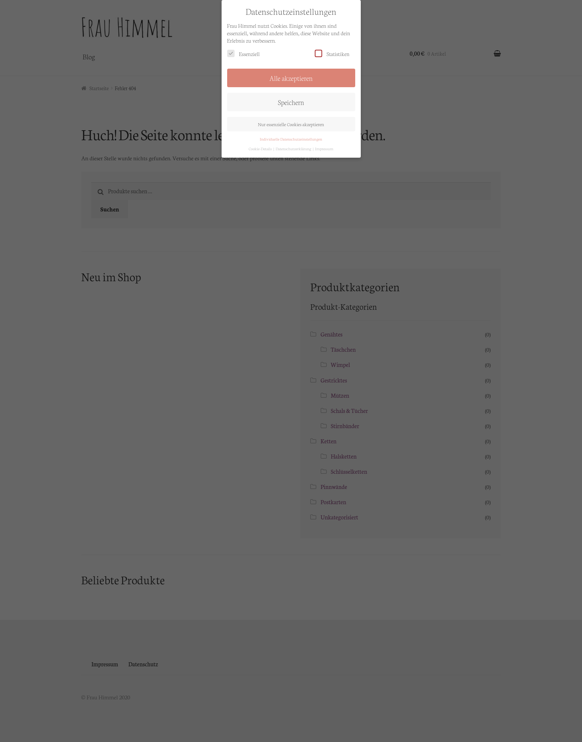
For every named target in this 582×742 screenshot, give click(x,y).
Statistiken (332, 42)
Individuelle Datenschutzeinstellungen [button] (291, 127)
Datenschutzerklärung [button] (293, 136)
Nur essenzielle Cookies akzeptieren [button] (291, 112)
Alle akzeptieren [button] (291, 66)
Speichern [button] (291, 90)
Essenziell (243, 42)
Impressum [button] (324, 136)
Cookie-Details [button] (261, 136)
